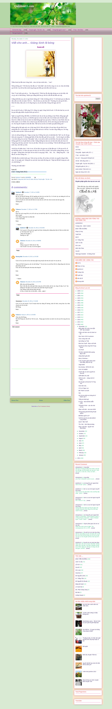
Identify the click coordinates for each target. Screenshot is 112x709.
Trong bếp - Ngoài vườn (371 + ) (84, 152)
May (80, 445)
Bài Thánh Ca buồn (83, 390)
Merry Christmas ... (83, 358)
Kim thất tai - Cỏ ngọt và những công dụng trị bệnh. (91, 630)
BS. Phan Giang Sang (82, 589)
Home (41, 400)
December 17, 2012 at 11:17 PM (29, 209)
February (81, 452)
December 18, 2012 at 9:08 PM (33, 240)
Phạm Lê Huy (79, 231)
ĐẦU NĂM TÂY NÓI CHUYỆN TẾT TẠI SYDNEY (86, 329)
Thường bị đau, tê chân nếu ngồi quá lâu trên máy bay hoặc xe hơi (91, 639)
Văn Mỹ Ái (80, 278)
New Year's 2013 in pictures (86, 336)
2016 (78, 315)
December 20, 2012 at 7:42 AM (30, 301)
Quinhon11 (18, 177)
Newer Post (15, 400)
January (81, 455)
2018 (78, 310)
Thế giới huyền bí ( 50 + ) (82, 166)
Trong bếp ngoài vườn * (59, 30)
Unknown (18, 209)
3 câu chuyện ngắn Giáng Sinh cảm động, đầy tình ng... (86, 361)
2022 (78, 300)
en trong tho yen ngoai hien (90, 483)
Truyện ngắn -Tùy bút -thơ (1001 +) (85, 163)
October (81, 433)
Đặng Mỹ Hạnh (80, 584)
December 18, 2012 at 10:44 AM (37, 227)
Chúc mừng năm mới (84, 338)
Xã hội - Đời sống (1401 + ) (83, 161)
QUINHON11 (79, 223)
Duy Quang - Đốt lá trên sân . (86, 367)
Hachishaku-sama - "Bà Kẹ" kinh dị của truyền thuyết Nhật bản (91, 621)
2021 (78, 303)
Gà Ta (79, 263)
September (82, 436)
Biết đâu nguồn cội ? (84, 415)
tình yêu (36, 179)
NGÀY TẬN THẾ (83, 422)
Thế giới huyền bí (17, 33)
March (81, 450)
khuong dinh (19, 256)
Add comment (16, 327)
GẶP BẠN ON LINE (83, 375)
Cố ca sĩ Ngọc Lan (83, 388)
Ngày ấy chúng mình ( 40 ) (83, 172)
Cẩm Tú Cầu (79, 242)
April (80, 448)
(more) (77, 473)
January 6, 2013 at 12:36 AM (28, 314)
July (80, 440)
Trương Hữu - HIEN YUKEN (83, 226)
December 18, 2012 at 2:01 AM (30, 256)
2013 (78, 322)
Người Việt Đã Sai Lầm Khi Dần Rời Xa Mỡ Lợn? (91, 663)
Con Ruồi (81, 349)
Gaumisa (78, 573)
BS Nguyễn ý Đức (80, 575)
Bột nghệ (85, 646)
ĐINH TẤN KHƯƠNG (81, 228)
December (82, 326)
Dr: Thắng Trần (80, 240)
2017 (78, 312)
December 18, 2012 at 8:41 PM (33, 281)
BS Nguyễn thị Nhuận (81, 581)
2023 (78, 298)
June (80, 443)
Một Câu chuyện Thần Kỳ (90, 654)
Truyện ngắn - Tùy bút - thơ (37, 30)
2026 (78, 291)
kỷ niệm (31, 179)
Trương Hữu (80, 272)
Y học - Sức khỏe (78, 30)
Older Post (67, 400)
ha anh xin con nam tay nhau (92, 532)
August (81, 438)
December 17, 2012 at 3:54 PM (31, 192)
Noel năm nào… (82, 385)
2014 (78, 319)
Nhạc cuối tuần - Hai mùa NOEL (87, 409)
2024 (78, 295)
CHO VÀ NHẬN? (83, 369)
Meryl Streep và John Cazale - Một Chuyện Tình (91, 680)
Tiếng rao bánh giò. (83, 399)
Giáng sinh (20, 179)
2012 (78, 324)
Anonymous (79, 467)
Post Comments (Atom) (44, 406)
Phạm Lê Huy (81, 266)
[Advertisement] (40, 382)
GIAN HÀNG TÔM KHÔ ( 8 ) (83, 169)
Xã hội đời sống (16, 30)
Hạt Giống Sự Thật (83, 341)
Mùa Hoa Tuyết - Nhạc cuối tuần (87, 343)
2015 (78, 317)
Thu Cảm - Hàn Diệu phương (86, 424)
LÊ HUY (78, 564)
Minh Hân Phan (80, 248)
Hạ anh (77, 251)
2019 (78, 307)
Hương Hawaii (79, 595)
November (82, 431)
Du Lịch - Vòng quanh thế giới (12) (85, 158)
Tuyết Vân (78, 234)
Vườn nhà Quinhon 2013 (89, 671)
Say (79, 393)
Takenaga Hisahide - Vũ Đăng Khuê (85, 254)
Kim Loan (26, 179)
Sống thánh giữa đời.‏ (84, 356)
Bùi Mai (78, 592)
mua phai (86, 467)
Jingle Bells (81, 364)
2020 (78, 305)
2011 (78, 458)
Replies (19, 224)
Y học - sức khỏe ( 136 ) (82, 155)
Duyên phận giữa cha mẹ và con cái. (88, 181)
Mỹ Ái (77, 237)
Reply (17, 204)
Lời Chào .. (78, 149)
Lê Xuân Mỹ (79, 587)
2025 (78, 293)
